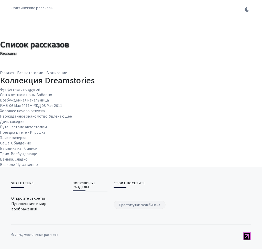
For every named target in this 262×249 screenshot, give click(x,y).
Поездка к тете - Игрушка (23, 132)
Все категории (30, 72)
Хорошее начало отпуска (22, 110)
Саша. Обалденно (15, 142)
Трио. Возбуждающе (18, 153)
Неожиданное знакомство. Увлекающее (36, 116)
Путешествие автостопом (23, 126)
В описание (56, 72)
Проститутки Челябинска (139, 204)
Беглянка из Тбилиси (18, 148)
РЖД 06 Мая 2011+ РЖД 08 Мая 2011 (31, 105)
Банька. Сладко (14, 159)
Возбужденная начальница (24, 100)
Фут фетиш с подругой (20, 89)
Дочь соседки (12, 121)
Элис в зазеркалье (16, 137)
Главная (7, 72)
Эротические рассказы (32, 7)
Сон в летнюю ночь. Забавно (26, 94)
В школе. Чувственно (19, 164)
